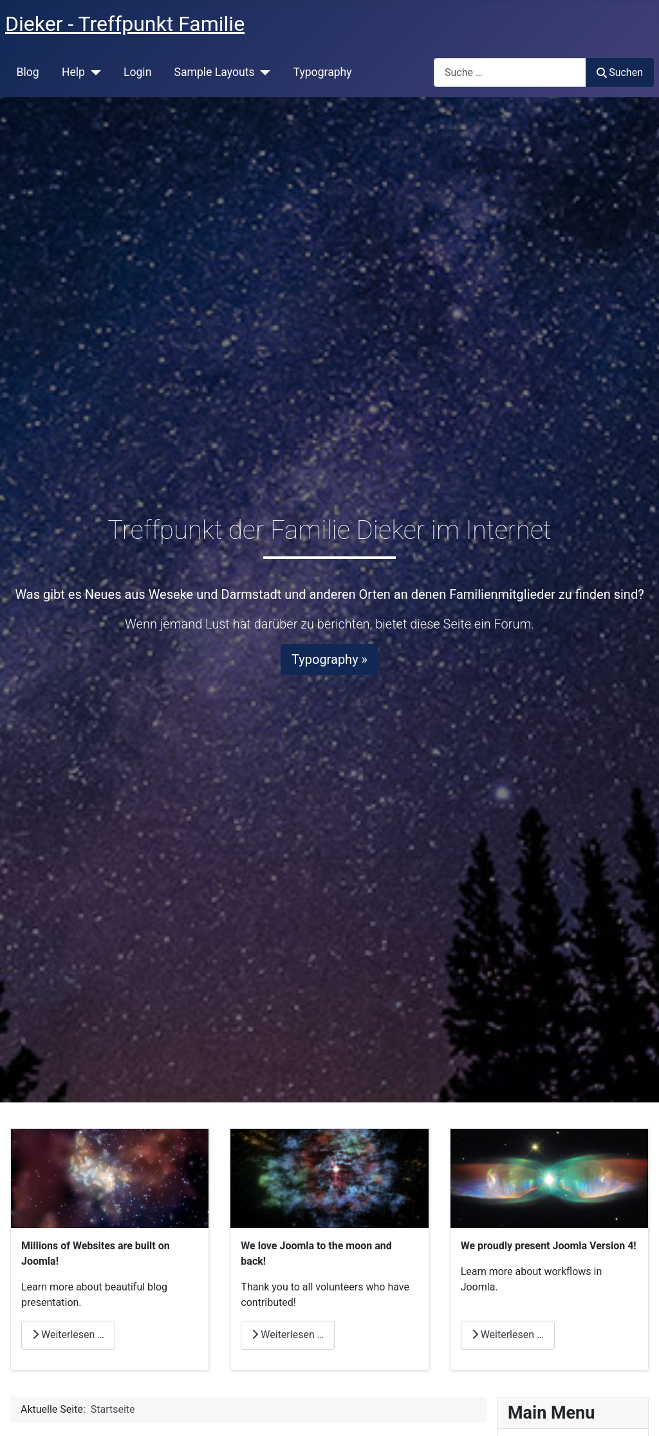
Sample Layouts (214, 72)
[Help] (93, 72)
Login (137, 72)
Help (73, 72)
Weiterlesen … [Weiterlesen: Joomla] (508, 1334)
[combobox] (510, 72)
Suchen (620, 72)
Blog (28, 72)
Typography (322, 72)
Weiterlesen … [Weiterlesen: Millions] (68, 1334)
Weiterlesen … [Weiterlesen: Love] (288, 1334)
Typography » (329, 659)
